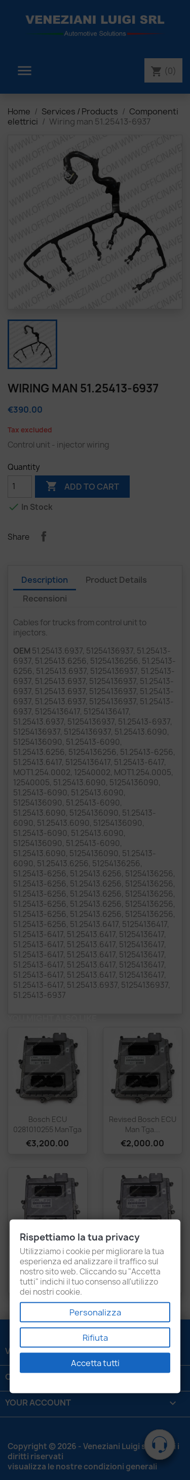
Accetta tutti (95, 1363)
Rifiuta (95, 1337)
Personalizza (95, 1312)
